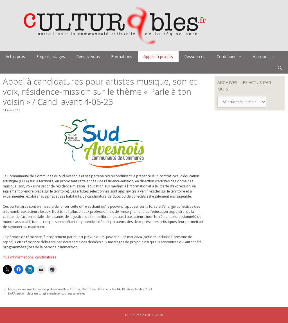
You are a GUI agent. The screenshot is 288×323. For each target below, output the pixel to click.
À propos (267, 56)
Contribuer (232, 56)
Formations (121, 56)
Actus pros (15, 56)
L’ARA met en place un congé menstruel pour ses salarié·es (46, 293)
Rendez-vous (88, 56)
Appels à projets (158, 56)
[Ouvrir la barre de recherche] (280, 68)
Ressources (194, 56)
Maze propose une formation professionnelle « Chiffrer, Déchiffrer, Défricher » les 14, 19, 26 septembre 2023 (80, 289)
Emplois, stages (50, 56)
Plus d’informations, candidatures (29, 257)
